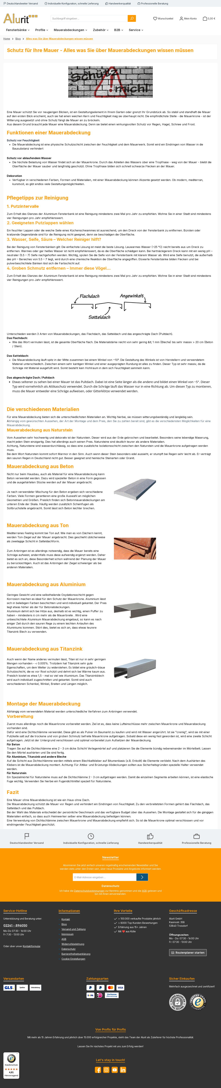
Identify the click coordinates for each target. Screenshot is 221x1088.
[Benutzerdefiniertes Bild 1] (198, 1002)
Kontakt (66, 919)
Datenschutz (69, 948)
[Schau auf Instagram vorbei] (106, 1070)
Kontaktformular (31, 946)
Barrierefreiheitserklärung (76, 953)
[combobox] (89, 18)
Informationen (69, 911)
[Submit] (142, 877)
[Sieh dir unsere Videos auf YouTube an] (115, 1070)
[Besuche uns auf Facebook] (98, 1070)
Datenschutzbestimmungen (89, 890)
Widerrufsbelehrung (73, 944)
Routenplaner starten (187, 952)
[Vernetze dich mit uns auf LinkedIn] (123, 1070)
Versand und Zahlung (74, 929)
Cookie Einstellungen (73, 958)
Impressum (67, 934)
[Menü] (17, 1054)
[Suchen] (132, 18)
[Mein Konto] (188, 18)
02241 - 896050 (15, 925)
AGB (144, 890)
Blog (64, 924)
